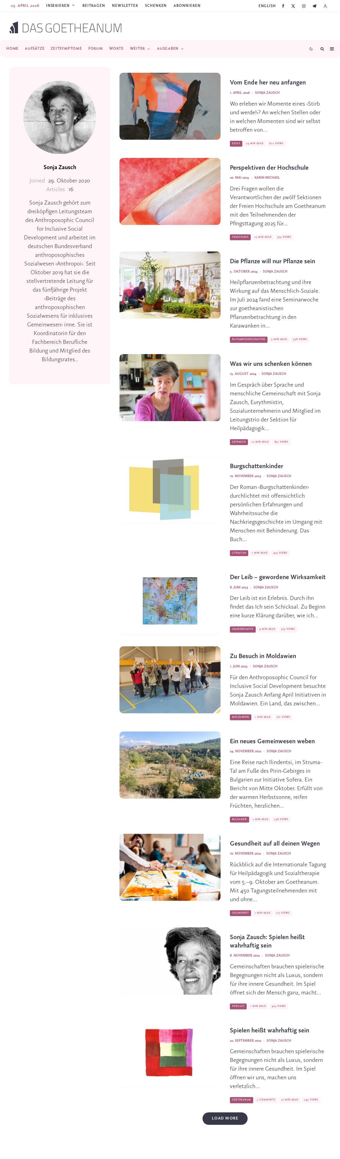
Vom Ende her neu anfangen (268, 91)
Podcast (238, 1014)
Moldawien (240, 725)
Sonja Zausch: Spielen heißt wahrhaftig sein (267, 949)
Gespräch (239, 450)
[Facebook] (283, 6)
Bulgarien (239, 827)
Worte (116, 49)
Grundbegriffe (243, 637)
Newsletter (125, 6)
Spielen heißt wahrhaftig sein (269, 1038)
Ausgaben (168, 49)
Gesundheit (240, 921)
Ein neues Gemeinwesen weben (272, 749)
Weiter (137, 49)
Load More (225, 1118)
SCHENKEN (156, 6)
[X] (293, 6)
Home (12, 49)
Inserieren (58, 6)
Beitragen (93, 6)
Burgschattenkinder (256, 474)
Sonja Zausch (60, 167)
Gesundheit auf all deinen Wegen (275, 852)
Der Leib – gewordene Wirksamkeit (278, 585)
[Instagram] (304, 6)
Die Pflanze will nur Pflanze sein (272, 269)
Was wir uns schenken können (271, 372)
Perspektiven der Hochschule (269, 176)
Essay (236, 151)
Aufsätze (34, 49)
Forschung (240, 245)
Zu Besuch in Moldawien (263, 664)
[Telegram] (314, 6)
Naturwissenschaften (248, 347)
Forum (95, 49)
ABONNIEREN (187, 6)
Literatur (239, 561)
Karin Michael (267, 186)
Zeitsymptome (66, 49)
